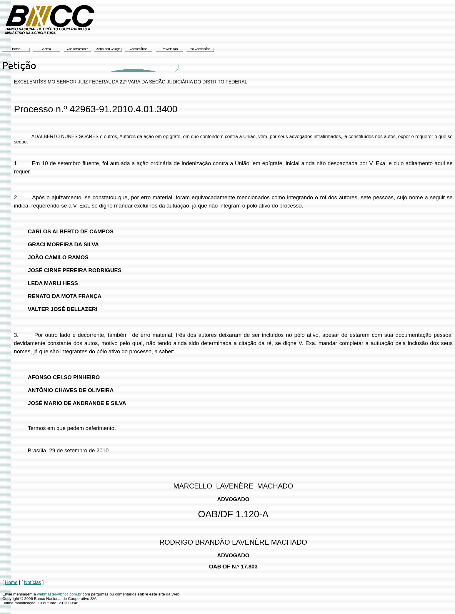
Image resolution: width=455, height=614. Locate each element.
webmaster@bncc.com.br (59, 594)
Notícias (32, 582)
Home (11, 582)
